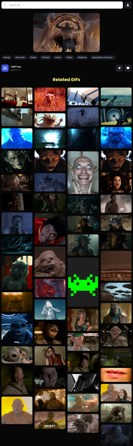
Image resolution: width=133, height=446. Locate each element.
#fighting (82, 57)
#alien (33, 57)
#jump (7, 57)
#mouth (45, 57)
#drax (58, 57)
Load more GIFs (66, 437)
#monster (20, 57)
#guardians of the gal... (102, 57)
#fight (69, 57)
